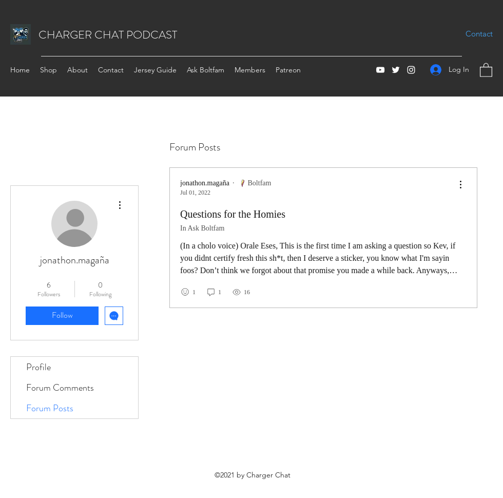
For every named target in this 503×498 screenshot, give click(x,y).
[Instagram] (411, 70)
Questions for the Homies (232, 214)
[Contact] (479, 34)
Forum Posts (49, 408)
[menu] (460, 185)
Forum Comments (60, 387)
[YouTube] (380, 70)
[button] (486, 69)
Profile (38, 367)
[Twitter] (396, 70)
